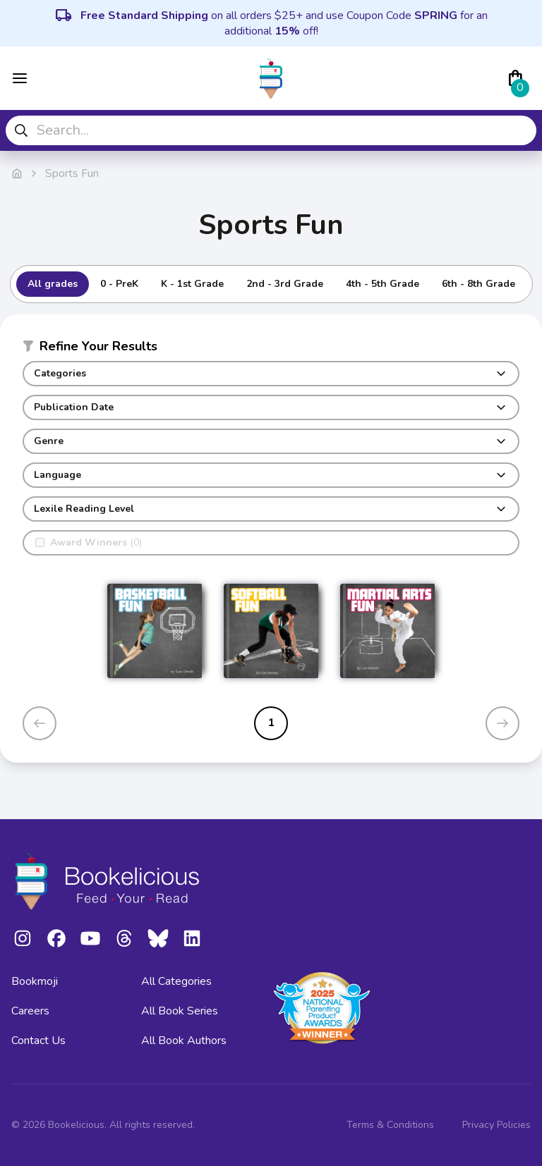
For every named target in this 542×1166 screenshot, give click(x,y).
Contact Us (38, 1040)
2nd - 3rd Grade (284, 283)
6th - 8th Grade (478, 283)
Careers (30, 1011)
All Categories (176, 981)
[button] (271, 349)
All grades (53, 283)
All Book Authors (184, 1040)
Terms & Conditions (390, 1124)
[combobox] (271, 130)
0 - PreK (119, 283)
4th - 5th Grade (382, 283)
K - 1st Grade (192, 283)
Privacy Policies (496, 1124)
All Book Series (179, 1011)
